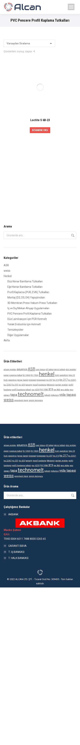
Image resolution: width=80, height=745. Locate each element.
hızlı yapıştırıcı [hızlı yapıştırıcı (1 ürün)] (10, 380)
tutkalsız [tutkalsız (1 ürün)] (55, 395)
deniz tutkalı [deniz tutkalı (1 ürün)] (59, 369)
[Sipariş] (29, 43)
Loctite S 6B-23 (40, 120)
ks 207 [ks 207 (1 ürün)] (49, 380)
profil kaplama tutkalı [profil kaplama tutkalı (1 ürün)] (21, 389)
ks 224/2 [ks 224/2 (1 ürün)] (8, 385)
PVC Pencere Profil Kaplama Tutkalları (29, 313)
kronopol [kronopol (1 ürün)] (32, 380)
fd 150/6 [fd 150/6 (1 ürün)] (34, 375)
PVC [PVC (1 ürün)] (42, 389)
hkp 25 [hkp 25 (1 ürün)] (72, 375)
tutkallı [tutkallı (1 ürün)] (47, 395)
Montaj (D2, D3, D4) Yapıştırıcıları (26, 297)
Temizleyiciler (15, 329)
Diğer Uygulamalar (18, 335)
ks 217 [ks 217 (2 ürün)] (64, 379)
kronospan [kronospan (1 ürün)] (41, 380)
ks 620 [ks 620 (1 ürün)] (22, 385)
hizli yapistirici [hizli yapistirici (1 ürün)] (61, 375)
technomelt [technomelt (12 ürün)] (31, 394)
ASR (6, 265)
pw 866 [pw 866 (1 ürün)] (57, 389)
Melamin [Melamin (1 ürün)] (51, 385)
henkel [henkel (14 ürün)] (47, 374)
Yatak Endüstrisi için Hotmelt (24, 324)
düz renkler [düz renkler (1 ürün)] (71, 369)
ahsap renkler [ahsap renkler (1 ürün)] (10, 369)
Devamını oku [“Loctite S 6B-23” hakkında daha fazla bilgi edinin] (40, 130)
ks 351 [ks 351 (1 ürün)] (15, 385)
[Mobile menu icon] (71, 7)
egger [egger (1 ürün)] (6, 375)
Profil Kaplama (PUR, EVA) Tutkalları (28, 292)
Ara (72, 235)
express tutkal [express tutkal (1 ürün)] (15, 375)
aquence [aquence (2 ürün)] (22, 369)
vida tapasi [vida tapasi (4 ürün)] (67, 395)
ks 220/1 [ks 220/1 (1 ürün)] (72, 380)
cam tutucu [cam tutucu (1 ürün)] (40, 369)
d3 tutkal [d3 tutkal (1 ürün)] (50, 369)
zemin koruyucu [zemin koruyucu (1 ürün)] (36, 400)
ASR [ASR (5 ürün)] (31, 369)
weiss (7, 270)
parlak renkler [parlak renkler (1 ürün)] (61, 385)
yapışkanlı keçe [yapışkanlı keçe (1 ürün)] (21, 400)
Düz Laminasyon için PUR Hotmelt (27, 318)
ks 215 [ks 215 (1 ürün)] (56, 380)
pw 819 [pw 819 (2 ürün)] (48, 389)
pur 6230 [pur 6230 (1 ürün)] (36, 389)
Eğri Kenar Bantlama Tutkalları (24, 286)
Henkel (8, 276)
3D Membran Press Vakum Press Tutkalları (32, 302)
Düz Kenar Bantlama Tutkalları (25, 281)
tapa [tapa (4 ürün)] (13, 395)
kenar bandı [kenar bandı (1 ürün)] (22, 380)
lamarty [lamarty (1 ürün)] (28, 385)
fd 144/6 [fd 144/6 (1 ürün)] (26, 375)
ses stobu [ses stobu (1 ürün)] (65, 389)
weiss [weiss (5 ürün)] (9, 400)
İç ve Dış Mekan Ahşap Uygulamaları (28, 308)
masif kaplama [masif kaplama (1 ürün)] (39, 385)
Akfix (7, 340)
